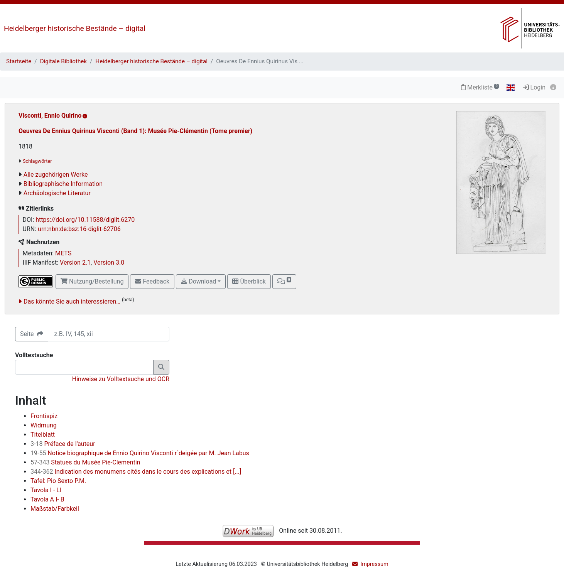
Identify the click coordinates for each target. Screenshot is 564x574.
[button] (284, 281)
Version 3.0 (108, 262)
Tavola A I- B (47, 499)
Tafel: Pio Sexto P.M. (58, 481)
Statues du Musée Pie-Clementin (85, 462)
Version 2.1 (75, 262)
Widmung (43, 425)
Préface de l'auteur (62, 443)
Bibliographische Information (63, 183)
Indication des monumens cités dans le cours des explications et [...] (135, 471)
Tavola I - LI (45, 490)
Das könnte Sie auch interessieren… (72, 301)
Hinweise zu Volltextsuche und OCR (120, 379)
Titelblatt (42, 434)
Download (198, 281)
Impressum (374, 564)
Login (534, 87)
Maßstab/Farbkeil (54, 508)
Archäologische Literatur (57, 193)
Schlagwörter (37, 161)
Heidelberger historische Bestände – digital (74, 28)
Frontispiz (43, 416)
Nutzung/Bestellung (92, 281)
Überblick (248, 281)
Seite (31, 334)
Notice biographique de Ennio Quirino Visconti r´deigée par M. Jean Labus (139, 453)
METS (63, 253)
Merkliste (480, 87)
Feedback (152, 281)
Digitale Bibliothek (63, 61)
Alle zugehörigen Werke (56, 174)
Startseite (18, 61)
